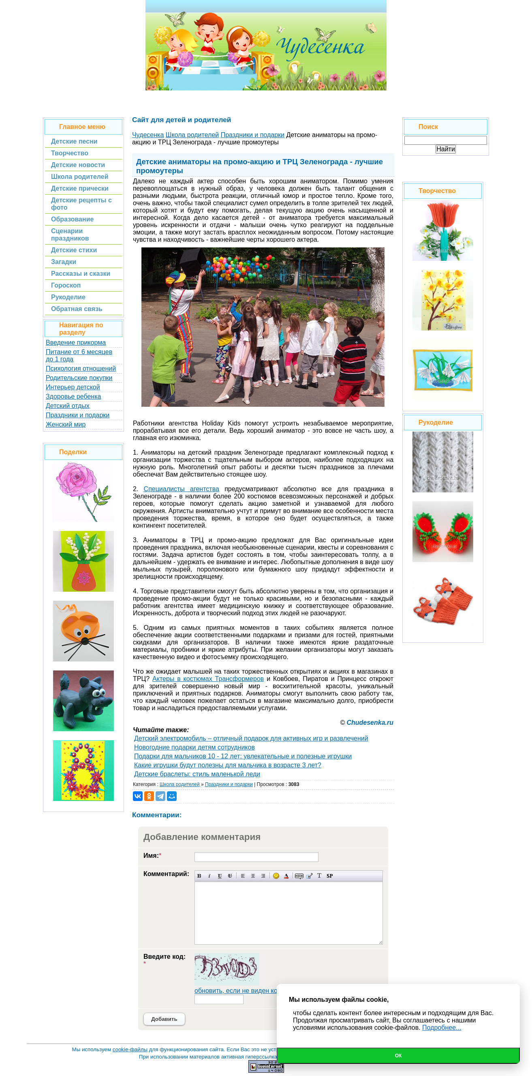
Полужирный (199, 876)
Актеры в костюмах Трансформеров (208, 678)
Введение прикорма (76, 342)
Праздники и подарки (77, 415)
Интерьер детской (73, 387)
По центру (253, 876)
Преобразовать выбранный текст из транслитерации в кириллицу (319, 876)
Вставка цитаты (309, 876)
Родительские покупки (79, 377)
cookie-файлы (130, 1049)
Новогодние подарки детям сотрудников (194, 747)
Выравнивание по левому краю (243, 876)
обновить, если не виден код (237, 990)
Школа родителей (180, 784)
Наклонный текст (209, 876)
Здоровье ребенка (73, 396)
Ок (398, 1056)
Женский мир (65, 424)
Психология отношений (81, 368)
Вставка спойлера (329, 876)
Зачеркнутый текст (230, 876)
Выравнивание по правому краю (263, 876)
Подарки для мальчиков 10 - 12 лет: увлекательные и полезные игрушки (243, 756)
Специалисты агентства (181, 488)
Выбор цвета (286, 876)
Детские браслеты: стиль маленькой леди (197, 774)
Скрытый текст (299, 876)
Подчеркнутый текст (219, 876)
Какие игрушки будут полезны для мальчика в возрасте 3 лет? (227, 765)
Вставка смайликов (276, 876)
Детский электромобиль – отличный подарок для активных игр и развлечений (251, 738)
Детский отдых (68, 405)
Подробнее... (441, 1027)
